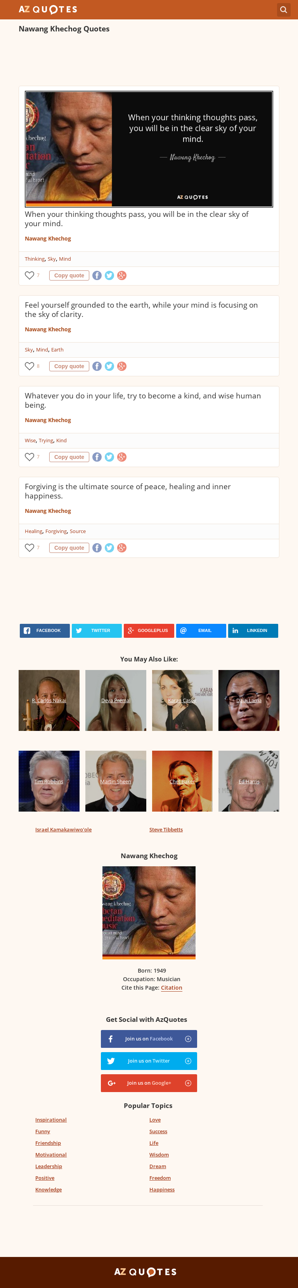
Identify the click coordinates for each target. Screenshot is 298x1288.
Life (153, 1142)
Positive (44, 1177)
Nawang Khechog (48, 238)
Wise (30, 440)
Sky (52, 258)
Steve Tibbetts (166, 829)
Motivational (51, 1154)
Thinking (35, 258)
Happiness (162, 1189)
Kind (61, 440)
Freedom (160, 1177)
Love (155, 1119)
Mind (65, 258)
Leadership (48, 1166)
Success (158, 1131)
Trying (46, 440)
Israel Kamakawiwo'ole (63, 829)
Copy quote (69, 275)
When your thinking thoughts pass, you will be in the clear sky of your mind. (136, 218)
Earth (57, 349)
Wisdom (159, 1154)
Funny (42, 1131)
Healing (33, 531)
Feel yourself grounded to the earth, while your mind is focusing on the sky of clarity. (141, 309)
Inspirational (51, 1119)
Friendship (48, 1142)
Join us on (149, 1038)
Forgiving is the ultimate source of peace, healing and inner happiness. (128, 491)
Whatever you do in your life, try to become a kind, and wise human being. (143, 400)
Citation (171, 987)
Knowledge (48, 1189)
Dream (157, 1166)
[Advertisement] (149, 60)
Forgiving (56, 531)
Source (78, 531)
